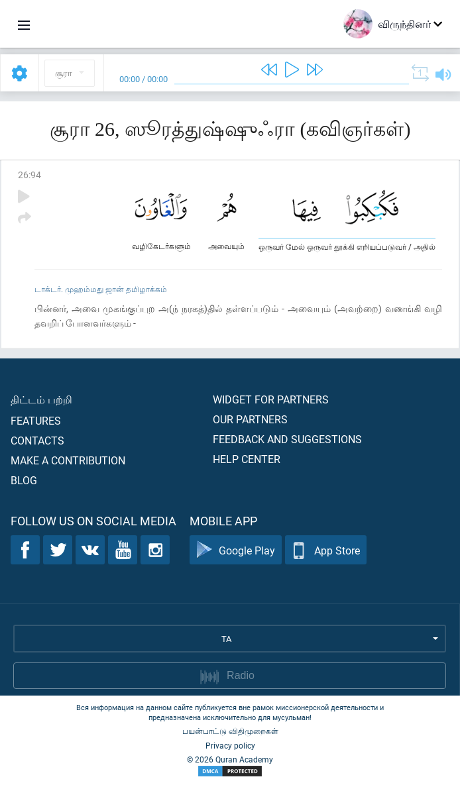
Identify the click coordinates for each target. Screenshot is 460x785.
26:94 (29, 174)
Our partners (250, 419)
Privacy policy (230, 745)
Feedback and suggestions (287, 439)
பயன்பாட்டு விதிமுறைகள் (230, 730)
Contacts (37, 440)
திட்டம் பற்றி (41, 399)
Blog (24, 480)
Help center (246, 459)
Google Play (235, 550)
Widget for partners (271, 399)
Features (36, 420)
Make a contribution (68, 460)
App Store (326, 550)
